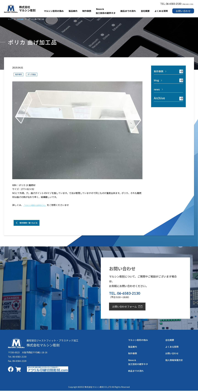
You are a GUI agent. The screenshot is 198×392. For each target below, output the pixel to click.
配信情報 (22, 19)
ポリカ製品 (35, 74)
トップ (11, 19)
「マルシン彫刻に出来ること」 (38, 205)
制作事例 (19, 74)
